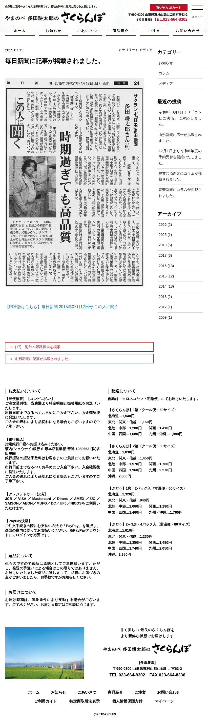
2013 (163, 297)
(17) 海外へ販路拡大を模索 (37, 347)
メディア (145, 50)
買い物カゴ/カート (168, 7)
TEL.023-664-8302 (171, 19)
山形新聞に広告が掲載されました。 (180, 138)
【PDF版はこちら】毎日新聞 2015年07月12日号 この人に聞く (61, 307)
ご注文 (154, 31)
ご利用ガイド (45, 701)
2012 (163, 307)
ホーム (20, 31)
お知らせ (54, 31)
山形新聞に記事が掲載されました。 (43, 359)
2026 (163, 225)
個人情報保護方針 (127, 701)
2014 (163, 286)
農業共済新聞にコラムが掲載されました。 (180, 176)
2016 (163, 266)
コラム (164, 73)
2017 (163, 255)
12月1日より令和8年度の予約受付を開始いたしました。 (180, 157)
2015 (163, 276)
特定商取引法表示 (84, 701)
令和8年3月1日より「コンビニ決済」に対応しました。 (180, 118)
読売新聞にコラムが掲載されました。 (180, 193)
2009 (163, 317)
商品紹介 (121, 31)
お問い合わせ (188, 31)
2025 (163, 235)
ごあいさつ (87, 31)
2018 (163, 245)
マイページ (164, 701)
